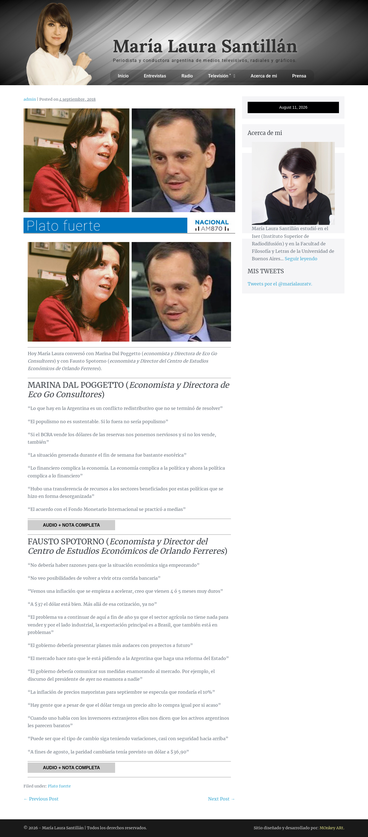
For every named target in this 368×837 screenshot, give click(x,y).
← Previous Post (41, 799)
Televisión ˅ (221, 76)
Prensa (299, 76)
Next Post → (221, 799)
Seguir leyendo (301, 258)
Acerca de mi (264, 76)
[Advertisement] (293, 302)
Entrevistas (155, 76)
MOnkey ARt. (332, 827)
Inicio (123, 76)
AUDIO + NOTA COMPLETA (71, 525)
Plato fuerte (59, 786)
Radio (187, 76)
